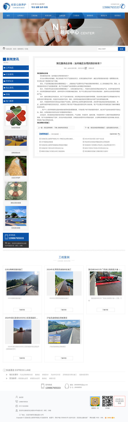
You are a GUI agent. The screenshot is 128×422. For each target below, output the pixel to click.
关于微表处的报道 (47, 142)
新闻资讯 (90, 15)
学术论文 (9, 81)
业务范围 (62, 15)
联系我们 (118, 15)
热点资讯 (9, 88)
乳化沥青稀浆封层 (26, 375)
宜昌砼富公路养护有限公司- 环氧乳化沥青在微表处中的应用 (58, 139)
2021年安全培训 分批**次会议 (94, 139)
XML (102, 417)
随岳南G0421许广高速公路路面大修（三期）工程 (105, 269)
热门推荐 (9, 101)
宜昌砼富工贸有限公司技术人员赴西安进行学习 (100, 145)
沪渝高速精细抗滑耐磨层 (57, 318)
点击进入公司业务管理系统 (119, 401)
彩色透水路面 (16, 228)
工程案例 (76, 15)
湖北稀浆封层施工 (43, 123)
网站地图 (92, 417)
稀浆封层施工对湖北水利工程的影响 (53, 151)
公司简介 (20, 15)
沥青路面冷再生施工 (70, 375)
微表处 (37, 375)
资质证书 (104, 15)
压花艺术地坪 (16, 178)
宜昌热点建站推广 (82, 417)
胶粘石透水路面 (16, 203)
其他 (26, 49)
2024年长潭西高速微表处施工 (59, 269)
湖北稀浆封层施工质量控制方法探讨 (96, 151)
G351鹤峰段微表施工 (14, 269)
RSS (98, 417)
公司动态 (9, 68)
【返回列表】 (113, 134)
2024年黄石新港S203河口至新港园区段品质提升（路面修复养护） (22, 318)
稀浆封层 (52, 378)
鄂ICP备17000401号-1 (62, 417)
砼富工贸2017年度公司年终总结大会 (96, 148)
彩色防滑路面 (16, 127)
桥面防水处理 (35, 378)
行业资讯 (9, 74)
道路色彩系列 (84, 375)
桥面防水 (45, 375)
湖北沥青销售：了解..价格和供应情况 (56, 127)
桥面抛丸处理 (23, 378)
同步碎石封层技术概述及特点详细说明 (97, 142)
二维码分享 (91, 68)
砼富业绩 (48, 15)
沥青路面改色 (16, 153)
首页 (8, 15)
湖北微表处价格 (42, 73)
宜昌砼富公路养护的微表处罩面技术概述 (54, 145)
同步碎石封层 (55, 375)
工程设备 (34, 15)
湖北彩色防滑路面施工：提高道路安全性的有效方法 (107, 127)
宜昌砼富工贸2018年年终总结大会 (52, 148)
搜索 (121, 49)
